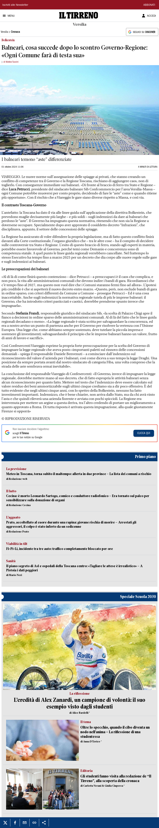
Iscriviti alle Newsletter (15, 5)
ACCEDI (151, 16)
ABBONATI (149, 5)
